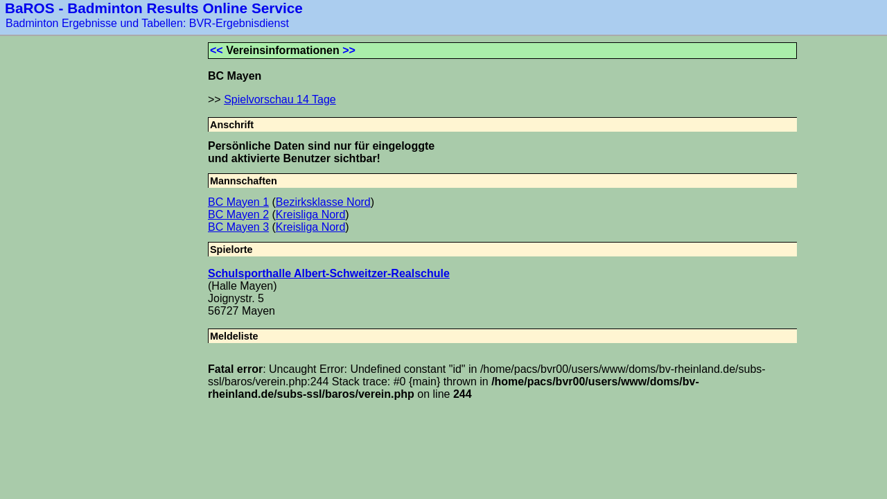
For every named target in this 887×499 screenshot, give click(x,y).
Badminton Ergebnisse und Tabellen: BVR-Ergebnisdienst (147, 23)
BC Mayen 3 (238, 227)
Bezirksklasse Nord (323, 202)
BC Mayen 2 (238, 214)
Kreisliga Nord (310, 214)
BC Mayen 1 (238, 202)
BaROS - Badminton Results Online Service (154, 8)
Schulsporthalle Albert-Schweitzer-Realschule (329, 273)
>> (348, 50)
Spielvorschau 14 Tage (280, 99)
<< (216, 50)
